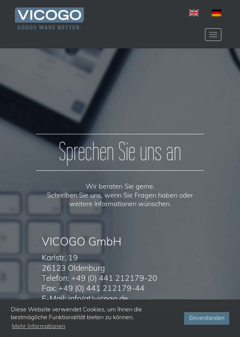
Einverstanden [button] (206, 318)
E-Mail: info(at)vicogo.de (85, 298)
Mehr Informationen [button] (38, 326)
